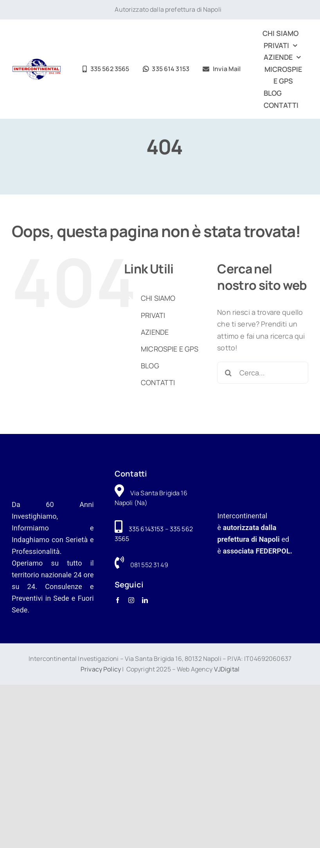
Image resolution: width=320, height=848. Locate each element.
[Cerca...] (262, 373)
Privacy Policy (101, 669)
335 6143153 (146, 529)
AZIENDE (155, 332)
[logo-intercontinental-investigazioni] (36, 62)
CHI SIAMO (158, 298)
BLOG (150, 365)
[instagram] (131, 600)
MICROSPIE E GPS (169, 348)
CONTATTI (158, 382)
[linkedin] (145, 600)
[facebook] (117, 600)
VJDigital (226, 669)
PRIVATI (153, 315)
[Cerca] (228, 373)
